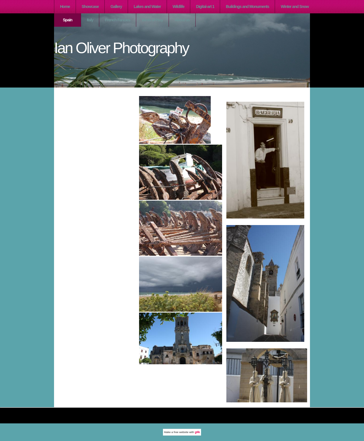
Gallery (116, 6)
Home (65, 6)
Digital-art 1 (205, 6)
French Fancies (117, 20)
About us (182, 20)
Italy (90, 20)
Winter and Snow (295, 6)
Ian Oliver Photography (121, 47)
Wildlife (179, 6)
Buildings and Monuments (247, 6)
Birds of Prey (152, 20)
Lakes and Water (147, 6)
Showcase (90, 6)
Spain (67, 20)
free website (181, 432)
